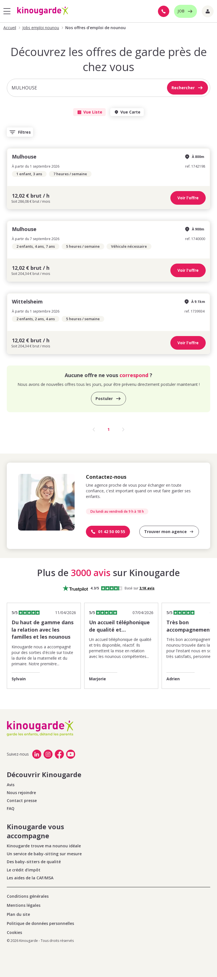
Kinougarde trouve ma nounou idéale (44, 846)
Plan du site (18, 914)
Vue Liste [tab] (89, 112)
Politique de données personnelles (40, 923)
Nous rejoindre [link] (21, 792)
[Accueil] (42, 11)
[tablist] (108, 112)
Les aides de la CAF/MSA (30, 878)
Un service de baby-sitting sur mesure (44, 854)
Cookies (14, 932)
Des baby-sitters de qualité (34, 862)
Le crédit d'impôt (23, 870)
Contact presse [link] (22, 800)
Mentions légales (23, 905)
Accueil (9, 27)
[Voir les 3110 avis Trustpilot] (147, 588)
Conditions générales (28, 896)
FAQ (10, 808)
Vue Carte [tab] (127, 112)
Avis (10, 785)
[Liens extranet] (208, 11)
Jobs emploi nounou (40, 27)
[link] (37, 754)
